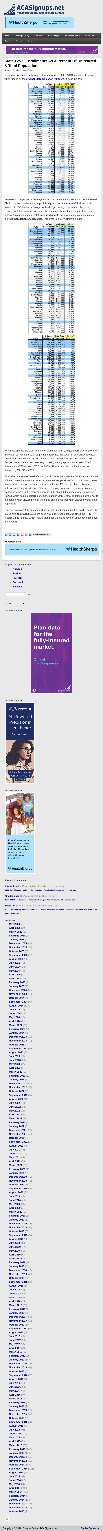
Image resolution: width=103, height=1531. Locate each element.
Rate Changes (54, 36)
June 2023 (15, 1060)
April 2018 (15, 1301)
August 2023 (16, 1052)
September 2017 (18, 1328)
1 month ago (70, 890)
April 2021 (15, 1161)
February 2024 (17, 1029)
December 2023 (18, 1036)
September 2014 (18, 1468)
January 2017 (16, 1359)
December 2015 (18, 1410)
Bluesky (17, 586)
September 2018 (18, 1282)
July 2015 (14, 1429)
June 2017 (15, 1340)
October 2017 (16, 1324)
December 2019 (18, 1223)
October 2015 (16, 1418)
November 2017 (18, 1321)
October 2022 (16, 1091)
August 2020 (16, 1192)
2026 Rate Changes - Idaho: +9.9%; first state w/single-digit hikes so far (34, 890)
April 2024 (15, 1021)
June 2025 (15, 966)
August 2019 (16, 1239)
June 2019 (15, 1247)
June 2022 (15, 1107)
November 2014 (18, 1460)
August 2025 (16, 959)
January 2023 (16, 1079)
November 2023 (18, 1040)
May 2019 (14, 1250)
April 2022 (15, 1114)
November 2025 (18, 947)
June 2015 (15, 1433)
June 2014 (15, 1480)
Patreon (17, 578)
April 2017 (15, 1348)
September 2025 (18, 955)
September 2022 (18, 1095)
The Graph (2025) (22, 36)
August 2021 (16, 1145)
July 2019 (14, 1243)
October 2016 (16, 1371)
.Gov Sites (38, 36)
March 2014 (15, 1492)
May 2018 (14, 1297)
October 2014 (16, 1464)
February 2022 (17, 1122)
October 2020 (16, 1184)
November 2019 (18, 1227)
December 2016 (18, 1363)
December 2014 (18, 1457)
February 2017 (17, 1355)
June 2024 (15, 1013)
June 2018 (15, 1293)
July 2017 (14, 1336)
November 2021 (18, 1134)
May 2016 (14, 1390)
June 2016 (15, 1387)
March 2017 (15, 1352)
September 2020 (18, 1188)
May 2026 (14, 924)
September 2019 (18, 1235)
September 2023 (18, 1048)
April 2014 (15, 1488)
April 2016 (15, 1394)
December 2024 (18, 990)
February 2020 (17, 1215)
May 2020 (14, 1204)
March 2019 (15, 1258)
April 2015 (15, 1441)
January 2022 (16, 1126)
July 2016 (14, 1383)
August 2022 (16, 1099)
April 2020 (15, 1208)
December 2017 (18, 1317)
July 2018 (14, 1289)
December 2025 (18, 943)
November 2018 (18, 1274)
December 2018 (18, 1270)
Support (19, 41)
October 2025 (16, 951)
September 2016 (18, 1375)
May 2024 (14, 1017)
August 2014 (16, 1472)
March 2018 (15, 1305)
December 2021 (18, 1130)
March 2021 (15, 1165)
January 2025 (16, 986)
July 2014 (14, 1476)
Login (30, 41)
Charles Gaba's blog (41, 534)
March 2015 (15, 1445)
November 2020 (18, 1180)
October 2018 (16, 1278)
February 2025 (17, 982)
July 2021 (14, 1149)
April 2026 (15, 928)
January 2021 (16, 1173)
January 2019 (16, 1266)
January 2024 (16, 1033)
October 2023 (16, 1044)
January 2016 (16, 1406)
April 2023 (15, 1068)
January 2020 (16, 1219)
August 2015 (16, 1426)
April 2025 (15, 974)
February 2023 (17, 1075)
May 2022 (14, 1110)
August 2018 (16, 1285)
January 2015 (16, 1453)
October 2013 (16, 1511)
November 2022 (18, 1087)
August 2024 (16, 1005)
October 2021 (16, 1138)
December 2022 (18, 1083)
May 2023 (14, 1064)
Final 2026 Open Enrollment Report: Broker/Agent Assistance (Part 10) (34, 900)
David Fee (10, 905)
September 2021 (18, 1141)
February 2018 (17, 1309)
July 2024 (14, 1009)
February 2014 (17, 1496)
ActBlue (17, 569)
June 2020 (15, 1200)
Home (7, 36)
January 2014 (16, 1499)
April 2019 (15, 1254)
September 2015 (18, 1422)
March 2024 (15, 1025)
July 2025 (14, 963)
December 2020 (18, 1177)
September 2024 (18, 1002)
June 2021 (15, 1153)
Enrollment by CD (72, 36)
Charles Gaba (12, 896)
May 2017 (14, 1344)
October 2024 (16, 998)
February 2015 (17, 1449)
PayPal (17, 573)
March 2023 (15, 1072)
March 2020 (15, 1212)
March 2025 (15, 978)
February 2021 (17, 1169)
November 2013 (18, 1507)
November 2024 (18, 994)
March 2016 (15, 1398)
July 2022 (14, 1103)
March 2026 (15, 931)
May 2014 (14, 1484)
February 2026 (17, 935)
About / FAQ (90, 36)
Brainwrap (94, 1528)
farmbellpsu (11, 886)
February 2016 (17, 1402)
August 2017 (16, 1332)
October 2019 (16, 1231)
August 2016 (16, 1379)
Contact (8, 41)
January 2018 (16, 1313)
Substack (18, 582)
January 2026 (16, 939)
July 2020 (14, 1196)
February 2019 (17, 1262)
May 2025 (14, 970)
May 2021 (14, 1157)
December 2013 (18, 1503)
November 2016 (18, 1367)
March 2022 (15, 1118)
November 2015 (18, 1414)
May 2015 (14, 1437)
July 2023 (14, 1056)
